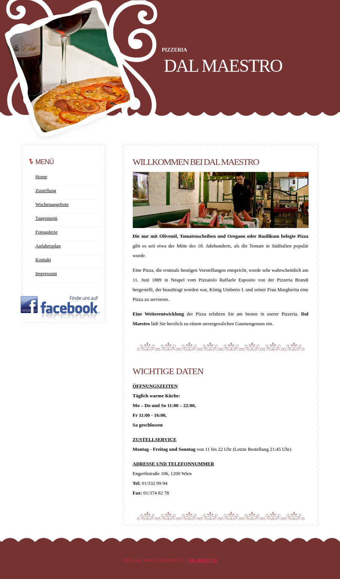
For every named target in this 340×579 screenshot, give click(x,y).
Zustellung (46, 190)
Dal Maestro (203, 560)
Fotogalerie (47, 232)
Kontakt (43, 259)
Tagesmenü (47, 218)
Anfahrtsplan (48, 246)
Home (42, 176)
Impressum (46, 273)
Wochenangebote (52, 204)
